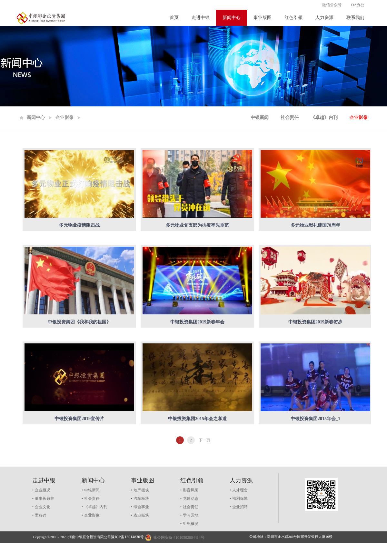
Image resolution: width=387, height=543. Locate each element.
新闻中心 (36, 117)
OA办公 (357, 5)
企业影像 (64, 117)
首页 (174, 17)
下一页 (204, 440)
